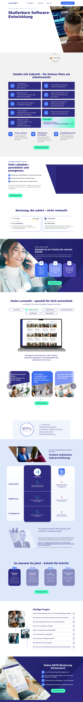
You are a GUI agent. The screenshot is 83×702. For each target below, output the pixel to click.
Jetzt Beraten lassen (16, 43)
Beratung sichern (15, 195)
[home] (13, 3)
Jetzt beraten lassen (41, 147)
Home (9, 6)
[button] (31, 3)
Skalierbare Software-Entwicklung (28, 6)
